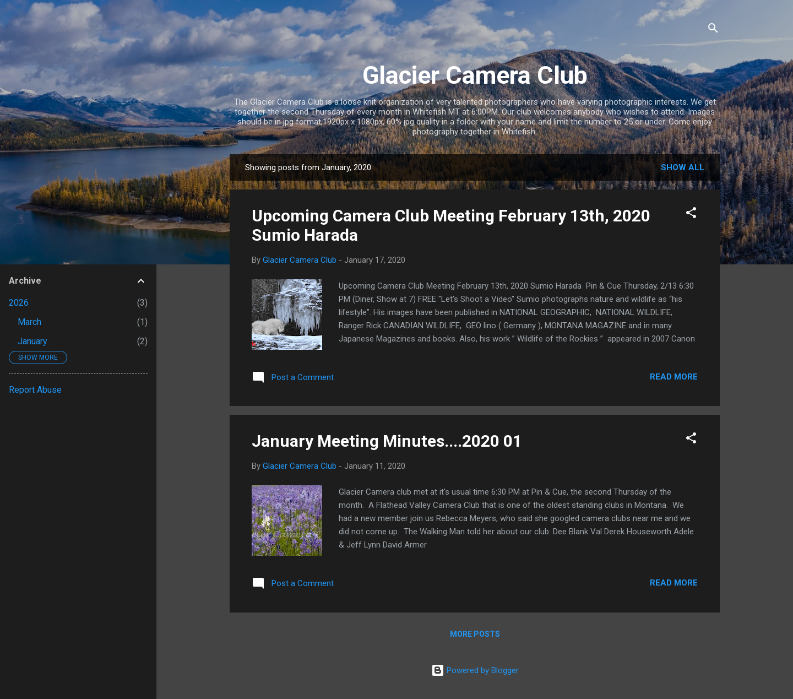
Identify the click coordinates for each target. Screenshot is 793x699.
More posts (475, 634)
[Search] (713, 30)
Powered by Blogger (475, 670)
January (32, 341)
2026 (19, 302)
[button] (691, 214)
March (29, 322)
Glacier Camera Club (475, 75)
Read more (674, 377)
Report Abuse (35, 389)
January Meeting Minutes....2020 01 (387, 441)
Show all (682, 167)
